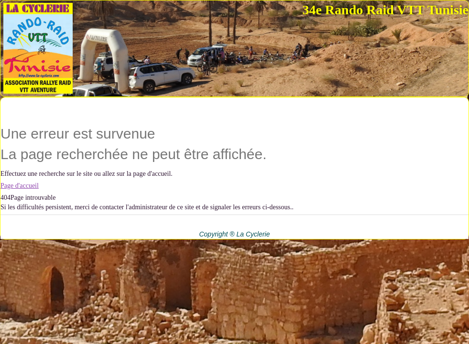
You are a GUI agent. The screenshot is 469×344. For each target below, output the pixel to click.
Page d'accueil (19, 185)
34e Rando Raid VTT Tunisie (385, 9)
